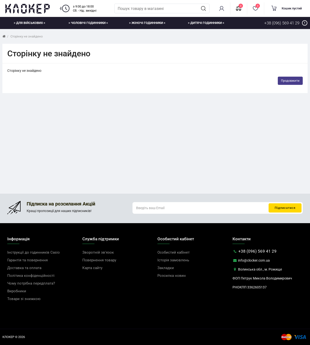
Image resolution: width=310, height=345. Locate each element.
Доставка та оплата (24, 268)
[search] (203, 8)
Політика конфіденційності (30, 275)
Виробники (16, 291)
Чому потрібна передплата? (31, 283)
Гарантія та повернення (27, 260)
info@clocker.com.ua (251, 260)
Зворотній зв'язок (98, 252)
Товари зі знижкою (23, 299)
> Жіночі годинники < (147, 23)
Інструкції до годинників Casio (33, 252)
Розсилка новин (171, 275)
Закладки (165, 268)
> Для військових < (29, 23)
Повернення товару (99, 260)
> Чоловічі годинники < (88, 23)
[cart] (287, 8)
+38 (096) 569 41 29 (254, 251)
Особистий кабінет (173, 252)
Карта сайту (92, 268)
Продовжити (290, 80)
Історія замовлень (173, 260)
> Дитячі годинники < (206, 23)
